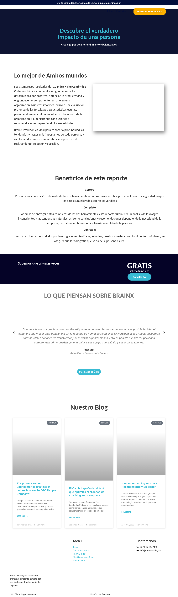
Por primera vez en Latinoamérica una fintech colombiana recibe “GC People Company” (36, 489)
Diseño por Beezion (100, 594)
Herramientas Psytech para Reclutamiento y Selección (139, 485)
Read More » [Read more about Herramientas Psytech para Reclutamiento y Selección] (126, 512)
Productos (121, 11)
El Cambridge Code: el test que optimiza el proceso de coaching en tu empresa (86, 492)
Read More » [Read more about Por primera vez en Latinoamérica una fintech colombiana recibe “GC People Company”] (22, 516)
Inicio (110, 11)
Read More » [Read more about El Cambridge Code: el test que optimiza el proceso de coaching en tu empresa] (74, 518)
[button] (14, 332)
